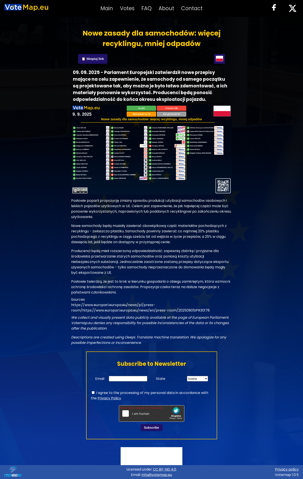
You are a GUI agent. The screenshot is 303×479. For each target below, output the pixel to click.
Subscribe (151, 427)
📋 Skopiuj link (93, 59)
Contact (192, 8)
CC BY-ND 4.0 (164, 469)
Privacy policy (287, 469)
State (160, 378)
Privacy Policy (109, 398)
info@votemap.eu (157, 474)
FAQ (146, 8)
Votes (127, 8)
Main (106, 8)
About (166, 8)
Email (99, 378)
